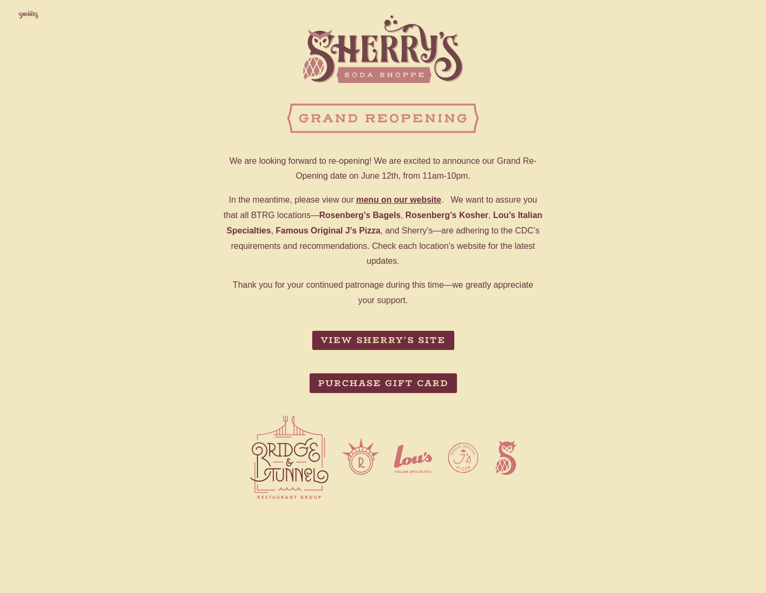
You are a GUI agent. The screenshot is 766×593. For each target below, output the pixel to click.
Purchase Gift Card (383, 383)
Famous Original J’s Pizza (328, 230)
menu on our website (398, 199)
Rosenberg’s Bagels (360, 215)
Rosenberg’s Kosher (446, 215)
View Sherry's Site (383, 340)
